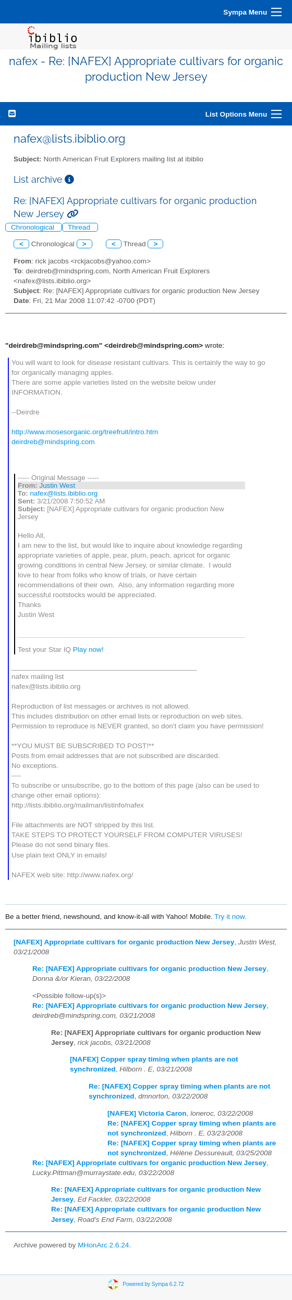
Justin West (57, 485)
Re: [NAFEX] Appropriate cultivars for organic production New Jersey (149, 969)
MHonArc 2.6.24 (103, 1245)
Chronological (33, 227)
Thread (80, 227)
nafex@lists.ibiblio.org (64, 493)
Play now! (88, 649)
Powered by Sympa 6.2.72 (153, 1284)
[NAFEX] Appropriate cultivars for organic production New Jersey (124, 942)
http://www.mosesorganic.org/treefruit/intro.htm (84, 432)
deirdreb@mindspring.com (53, 442)
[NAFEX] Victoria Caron (147, 1113)
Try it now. (230, 916)
